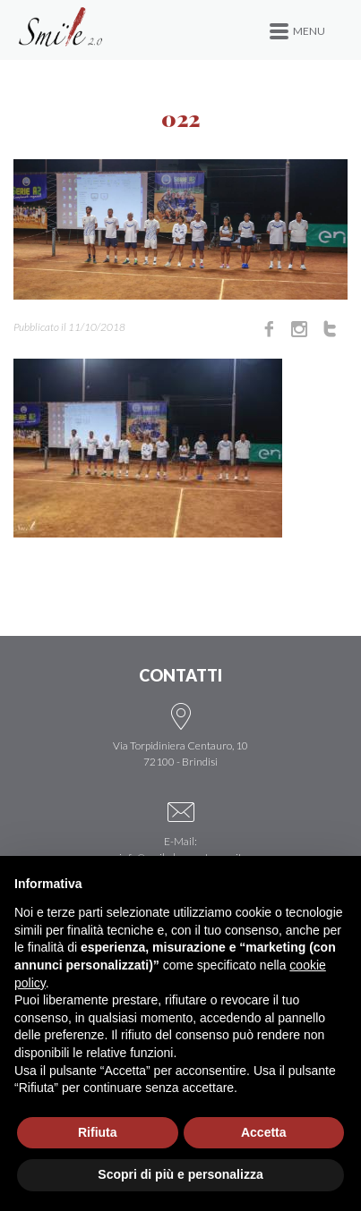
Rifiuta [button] (97, 1132)
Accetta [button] (264, 1132)
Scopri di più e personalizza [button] (180, 1174)
